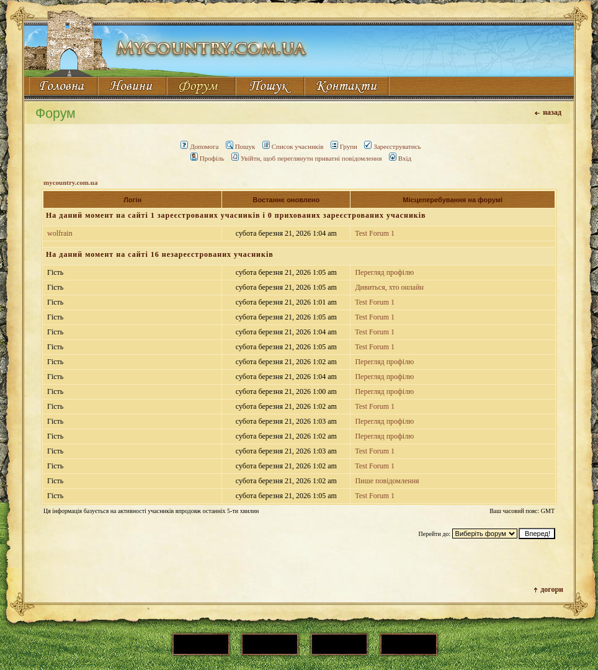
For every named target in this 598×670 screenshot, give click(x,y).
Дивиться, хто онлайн (389, 287)
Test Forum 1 (375, 233)
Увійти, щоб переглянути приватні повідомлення (306, 158)
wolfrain (60, 233)
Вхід (400, 158)
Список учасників (293, 146)
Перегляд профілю (384, 272)
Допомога (199, 146)
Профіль (207, 158)
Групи (344, 146)
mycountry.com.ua (70, 182)
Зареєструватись (392, 146)
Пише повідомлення (387, 480)
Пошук (241, 146)
